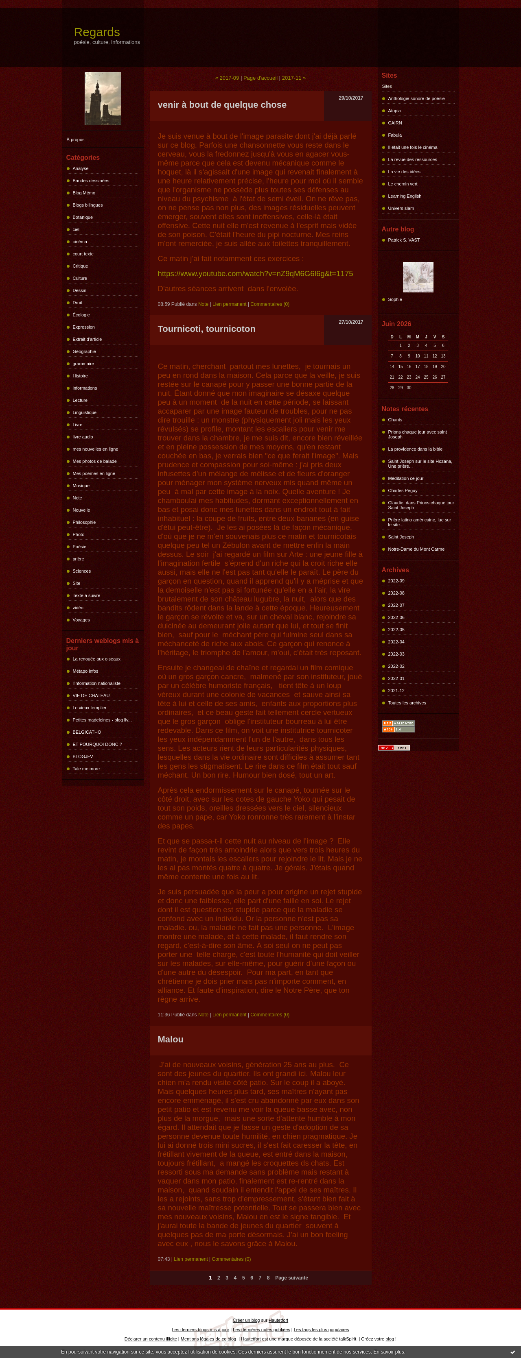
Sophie (395, 299)
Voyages (81, 619)
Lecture (80, 400)
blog (389, 1338)
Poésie (80, 546)
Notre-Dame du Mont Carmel (417, 549)
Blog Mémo (84, 192)
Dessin (80, 290)
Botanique (83, 217)
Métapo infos (86, 671)
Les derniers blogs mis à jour (201, 1329)
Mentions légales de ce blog (208, 1338)
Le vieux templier (90, 707)
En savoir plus (388, 1352)
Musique (81, 485)
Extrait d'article (87, 339)
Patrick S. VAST (404, 240)
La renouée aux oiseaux (96, 658)
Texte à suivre (87, 595)
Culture (80, 278)
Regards (97, 32)
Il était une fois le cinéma (413, 147)
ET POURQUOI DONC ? (97, 744)
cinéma (80, 241)
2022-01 (396, 678)
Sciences (82, 571)
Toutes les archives (407, 702)
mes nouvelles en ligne (95, 449)
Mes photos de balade (95, 461)
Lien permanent (229, 304)
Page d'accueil (260, 78)
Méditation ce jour (406, 478)
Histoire (80, 375)
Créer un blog (246, 1320)
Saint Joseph (401, 536)
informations (85, 388)
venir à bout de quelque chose (222, 105)
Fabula (395, 135)
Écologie (81, 314)
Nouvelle (81, 510)
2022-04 (396, 641)
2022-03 (396, 654)
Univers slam (401, 208)
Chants (395, 419)
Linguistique (85, 412)
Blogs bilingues (88, 205)
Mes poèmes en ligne (94, 473)
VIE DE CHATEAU (91, 695)
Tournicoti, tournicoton (207, 329)
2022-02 (396, 666)
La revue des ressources (412, 159)
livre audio (83, 436)
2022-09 (396, 580)
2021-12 (396, 690)
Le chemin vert (403, 183)
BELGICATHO (87, 732)
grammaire (83, 363)
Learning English (405, 196)
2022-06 (396, 617)
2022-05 (396, 629)
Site (77, 583)
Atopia (394, 110)
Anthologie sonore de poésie (416, 98)
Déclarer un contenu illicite (151, 1338)
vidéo (78, 607)
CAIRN (395, 122)
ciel (76, 229)
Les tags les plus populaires (321, 1329)
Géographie (84, 351)
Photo (79, 534)
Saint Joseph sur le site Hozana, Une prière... (420, 464)
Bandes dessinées (91, 180)
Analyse (81, 168)
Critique (80, 266)
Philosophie (84, 522)
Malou (171, 1039)
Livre (78, 424)
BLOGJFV (83, 756)
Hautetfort (278, 1320)
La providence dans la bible (415, 449)
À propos (76, 139)
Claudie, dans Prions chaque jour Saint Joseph (421, 505)
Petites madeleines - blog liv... (102, 719)
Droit (77, 302)
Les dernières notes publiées (261, 1329)
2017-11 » (294, 78)
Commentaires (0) (269, 304)
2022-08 (396, 593)
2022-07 (396, 605)
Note (77, 497)
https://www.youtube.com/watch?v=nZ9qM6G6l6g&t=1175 (255, 273)
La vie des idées (404, 171)
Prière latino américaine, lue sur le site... (419, 522)
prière (78, 558)
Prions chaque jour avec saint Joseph (417, 434)
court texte (83, 253)
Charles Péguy (403, 490)
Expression (84, 327)
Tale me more (86, 768)
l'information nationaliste (97, 683)
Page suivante (291, 1278)
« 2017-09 (227, 78)
